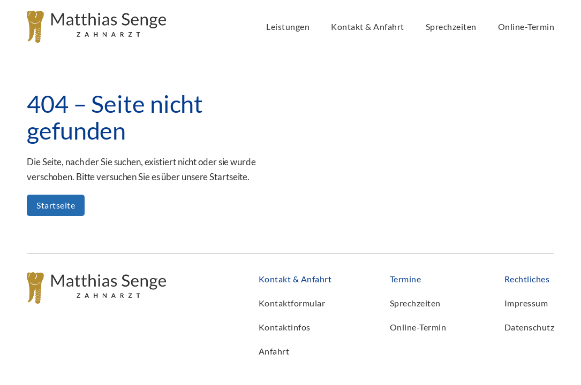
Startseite (55, 205)
